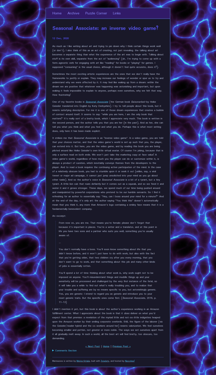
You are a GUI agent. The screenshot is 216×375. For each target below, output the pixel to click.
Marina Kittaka (83, 361)
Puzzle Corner (96, 13)
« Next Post (92, 346)
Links (117, 13)
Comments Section (66, 351)
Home (57, 13)
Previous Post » (121, 346)
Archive (73, 13)
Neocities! (130, 361)
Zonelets (105, 361)
